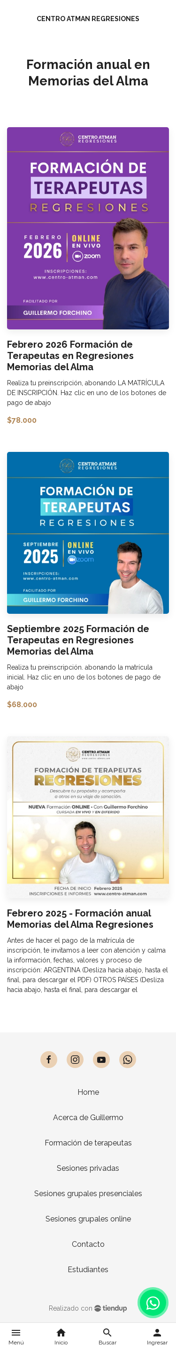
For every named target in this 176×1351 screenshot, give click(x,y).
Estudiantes (88, 1269)
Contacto (88, 1244)
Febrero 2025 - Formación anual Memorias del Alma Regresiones (80, 919)
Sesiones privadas (88, 1168)
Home (88, 1092)
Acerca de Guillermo (88, 1117)
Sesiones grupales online (88, 1218)
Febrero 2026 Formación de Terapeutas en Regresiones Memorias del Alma (70, 356)
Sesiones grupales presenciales (88, 1193)
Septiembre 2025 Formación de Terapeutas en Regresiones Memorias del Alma (78, 640)
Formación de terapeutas (88, 1142)
